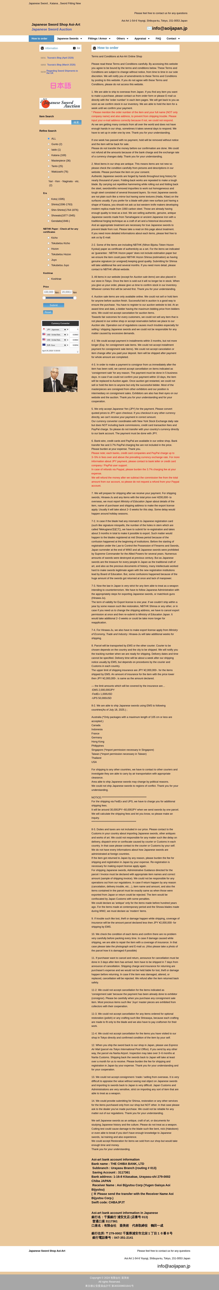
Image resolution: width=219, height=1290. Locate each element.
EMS (130, 645)
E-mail (169, 95)
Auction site (98, 325)
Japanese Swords (69, 38)
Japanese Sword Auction (52, 29)
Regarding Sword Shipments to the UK (62, 72)
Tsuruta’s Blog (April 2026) (60, 58)
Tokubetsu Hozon (61, 254)
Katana (58, 155)
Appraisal (142, 38)
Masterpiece (61, 161)
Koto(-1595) (58, 199)
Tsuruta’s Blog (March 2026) (61, 65)
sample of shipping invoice (116, 878)
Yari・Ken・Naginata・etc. (63, 184)
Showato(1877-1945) (63, 215)
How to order (41, 38)
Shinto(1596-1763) (61, 204)
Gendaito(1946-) (60, 221)
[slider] (44, 298)
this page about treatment (159, 229)
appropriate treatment (112, 225)
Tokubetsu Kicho (60, 243)
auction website (155, 304)
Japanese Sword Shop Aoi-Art (56, 24)
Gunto (56, 144)
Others (123, 38)
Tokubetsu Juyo (60, 265)
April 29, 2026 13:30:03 (51, 351)
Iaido (56, 150)
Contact (173, 38)
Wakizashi (59, 172)
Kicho (54, 237)
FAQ (158, 38)
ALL (53, 138)
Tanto (57, 166)
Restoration (117, 1141)
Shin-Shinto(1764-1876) (64, 210)
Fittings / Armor (99, 38)
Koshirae (56, 278)
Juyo (54, 259)
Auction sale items (144, 276)
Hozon (55, 248)
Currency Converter (60, 323)
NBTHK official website (116, 269)
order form (147, 95)
